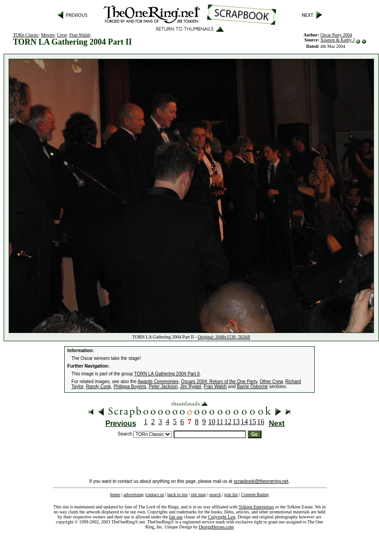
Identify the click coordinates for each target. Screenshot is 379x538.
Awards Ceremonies (158, 381)
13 (236, 421)
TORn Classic (25, 34)
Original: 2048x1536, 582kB (224, 336)
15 (252, 421)
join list (231, 494)
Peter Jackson (163, 386)
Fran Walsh (79, 34)
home (115, 494)
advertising (133, 494)
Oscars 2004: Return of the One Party (219, 381)
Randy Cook (98, 386)
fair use (176, 516)
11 (219, 421)
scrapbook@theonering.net (261, 481)
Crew (62, 34)
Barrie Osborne (252, 386)
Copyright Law (222, 516)
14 (244, 421)
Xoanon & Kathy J (337, 39)
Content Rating (255, 494)
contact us (155, 494)
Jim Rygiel (190, 386)
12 (227, 421)
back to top (177, 494)
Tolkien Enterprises (256, 506)
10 (211, 421)
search (215, 494)
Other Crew (271, 381)
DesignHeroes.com (216, 526)
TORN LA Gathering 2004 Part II (167, 373)
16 (260, 421)
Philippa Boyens (129, 386)
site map (198, 494)
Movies (48, 34)
